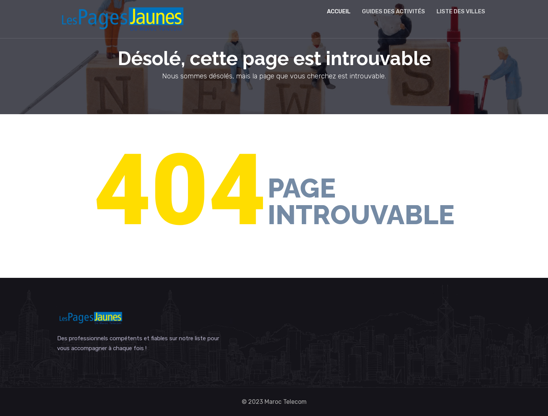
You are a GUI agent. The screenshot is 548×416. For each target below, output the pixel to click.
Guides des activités (393, 11)
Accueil (338, 11)
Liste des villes (460, 11)
